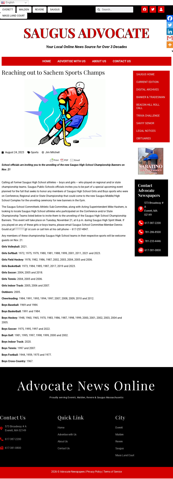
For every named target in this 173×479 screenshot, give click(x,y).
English (7, 3)
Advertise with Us (71, 61)
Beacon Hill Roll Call (148, 106)
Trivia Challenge (148, 115)
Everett (7, 9)
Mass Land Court (13, 15)
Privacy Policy (94, 472)
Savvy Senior (145, 123)
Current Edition (147, 82)
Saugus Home (145, 74)
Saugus (55, 9)
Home (46, 61)
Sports (34, 152)
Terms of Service (113, 472)
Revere (39, 9)
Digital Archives (147, 89)
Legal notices (146, 130)
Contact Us (122, 61)
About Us (99, 61)
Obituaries (143, 138)
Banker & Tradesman (150, 97)
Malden (24, 9)
